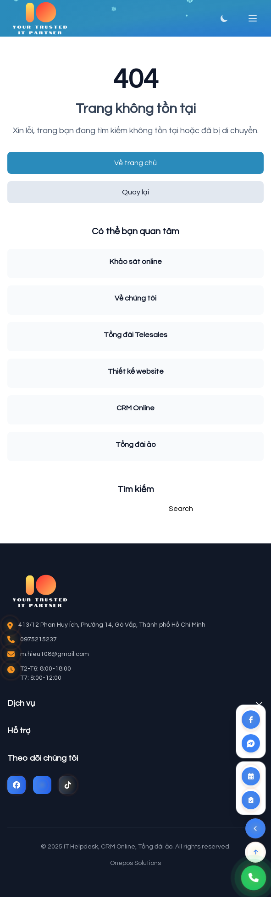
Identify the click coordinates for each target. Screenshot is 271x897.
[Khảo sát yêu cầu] (251, 800)
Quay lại (135, 192)
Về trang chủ (135, 163)
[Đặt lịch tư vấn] (251, 776)
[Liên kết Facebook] (251, 719)
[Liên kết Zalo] (251, 743)
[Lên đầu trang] (255, 852)
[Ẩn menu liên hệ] (255, 828)
